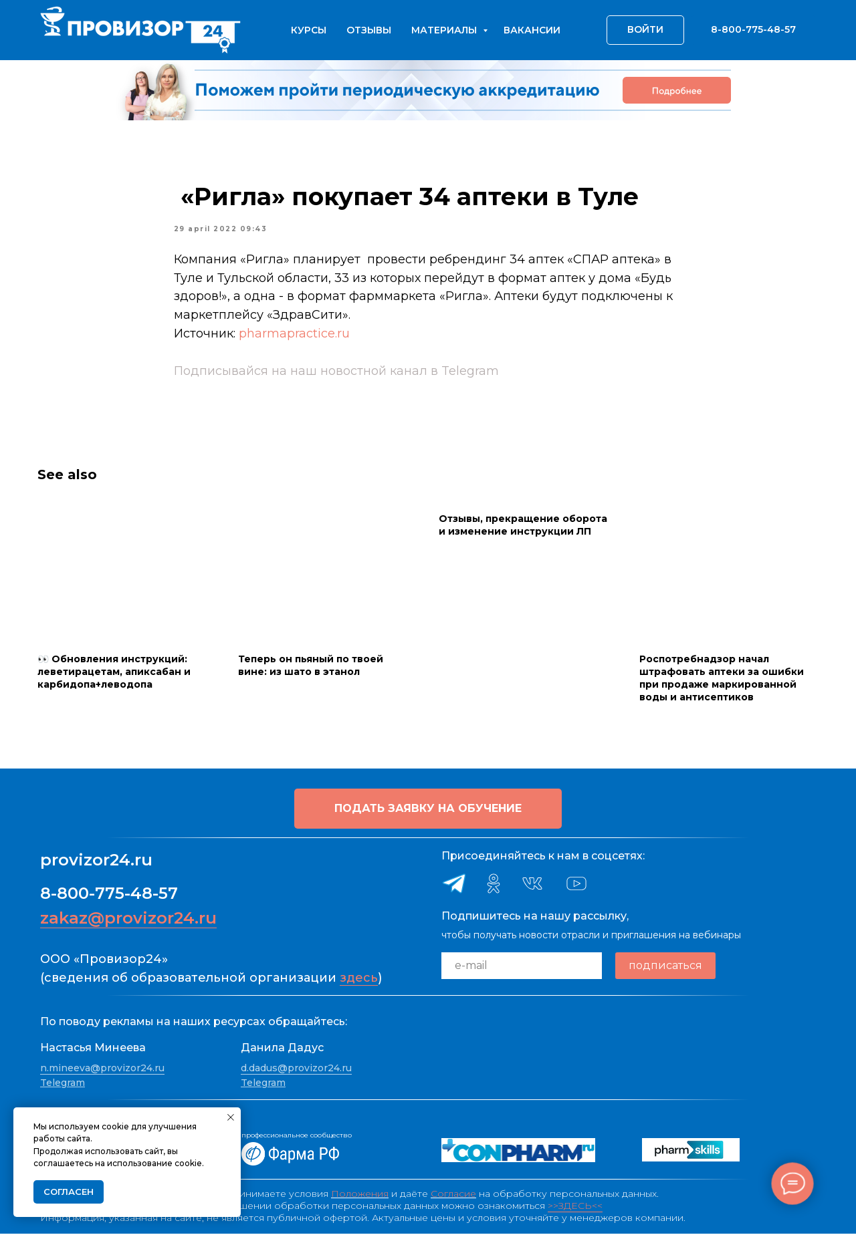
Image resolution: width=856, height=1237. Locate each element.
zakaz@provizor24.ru (128, 921)
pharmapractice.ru (294, 335)
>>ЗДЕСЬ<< (575, 1209)
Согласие (453, 1197)
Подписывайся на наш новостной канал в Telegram (336, 373)
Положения (360, 1197)
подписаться (665, 968)
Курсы (308, 30)
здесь (359, 981)
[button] (428, 812)
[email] (521, 969)
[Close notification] (230, 1117)
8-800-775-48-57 (109, 896)
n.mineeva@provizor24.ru (102, 1071)
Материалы (445, 30)
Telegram (62, 1086)
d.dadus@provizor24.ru (296, 1071)
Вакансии (532, 30)
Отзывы (368, 30)
